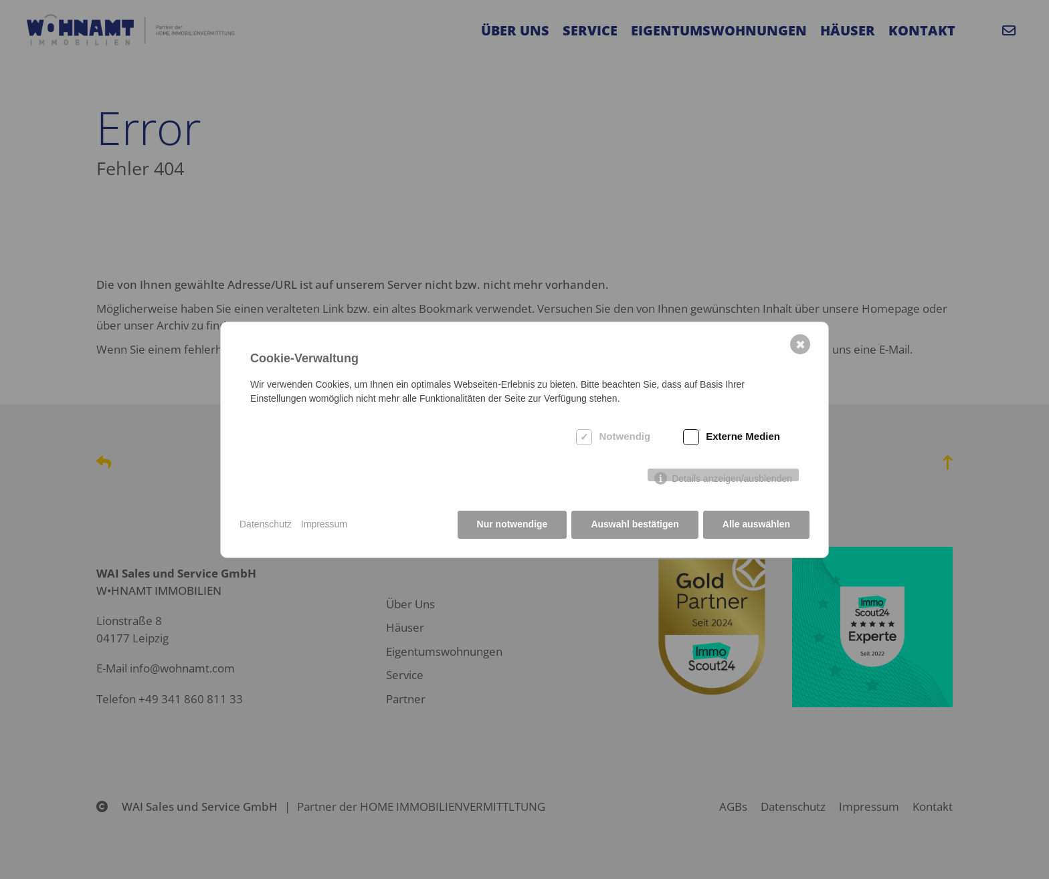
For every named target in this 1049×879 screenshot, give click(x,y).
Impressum (324, 524)
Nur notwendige (512, 524)
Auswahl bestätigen (634, 524)
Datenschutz (266, 524)
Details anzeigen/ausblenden (732, 477)
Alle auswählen (756, 524)
